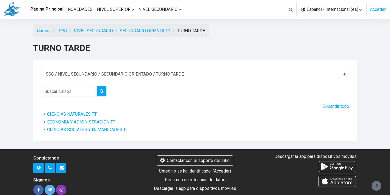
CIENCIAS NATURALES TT (72, 114)
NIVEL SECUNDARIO (93, 30)
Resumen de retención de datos (195, 179)
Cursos (44, 30)
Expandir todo (336, 106)
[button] (290, 9)
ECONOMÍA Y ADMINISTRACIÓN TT (81, 122)
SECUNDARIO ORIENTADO (145, 30)
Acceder (378, 9)
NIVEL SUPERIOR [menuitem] (114, 9)
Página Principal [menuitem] (46, 9)
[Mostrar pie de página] (376, 186)
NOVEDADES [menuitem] (80, 9)
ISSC (62, 30)
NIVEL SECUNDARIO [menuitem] (158, 9)
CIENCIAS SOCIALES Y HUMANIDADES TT (87, 129)
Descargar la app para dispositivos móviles (195, 188)
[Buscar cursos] (69, 91)
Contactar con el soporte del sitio (195, 160)
